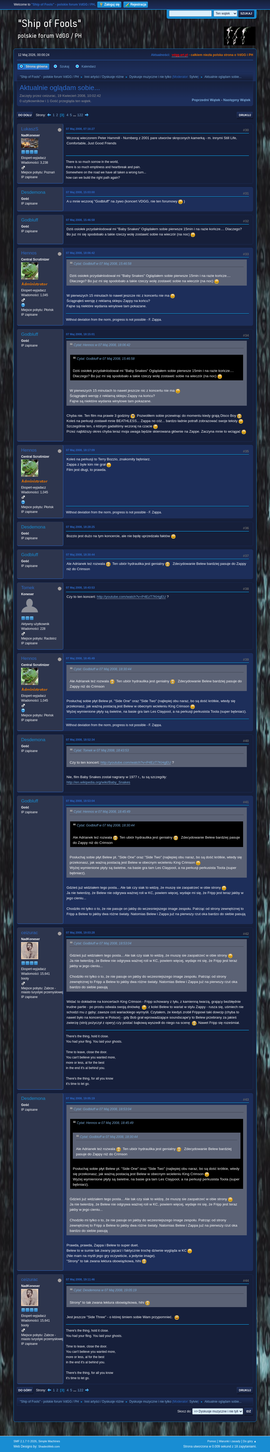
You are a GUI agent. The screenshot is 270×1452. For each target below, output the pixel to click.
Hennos (29, 253)
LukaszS (29, 128)
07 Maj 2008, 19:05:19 (80, 1098)
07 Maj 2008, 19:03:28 (80, 932)
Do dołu (25, 115)
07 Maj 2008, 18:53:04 (80, 800)
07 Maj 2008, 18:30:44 (80, 554)
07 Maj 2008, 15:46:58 (80, 219)
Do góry (25, 1390)
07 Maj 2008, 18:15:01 (80, 334)
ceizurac (29, 932)
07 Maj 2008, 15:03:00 (80, 192)
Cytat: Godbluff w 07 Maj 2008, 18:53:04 (102, 943)
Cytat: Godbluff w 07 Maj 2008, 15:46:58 (102, 264)
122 (80, 115)
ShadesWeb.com (49, 1446)
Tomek (27, 587)
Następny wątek (236, 100)
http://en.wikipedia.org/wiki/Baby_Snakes (98, 782)
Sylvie (193, 77)
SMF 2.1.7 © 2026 (25, 1441)
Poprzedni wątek (206, 100)
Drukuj (245, 115)
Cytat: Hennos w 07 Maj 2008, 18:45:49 (102, 812)
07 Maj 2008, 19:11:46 (80, 1279)
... (75, 115)
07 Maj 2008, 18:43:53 (80, 587)
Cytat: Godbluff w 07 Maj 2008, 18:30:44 (102, 669)
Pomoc (212, 1441)
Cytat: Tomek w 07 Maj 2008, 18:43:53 (101, 750)
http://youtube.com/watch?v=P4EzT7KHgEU (131, 597)
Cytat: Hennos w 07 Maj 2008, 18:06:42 (102, 345)
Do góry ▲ (249, 1441)
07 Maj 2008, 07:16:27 (80, 128)
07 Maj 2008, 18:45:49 (80, 658)
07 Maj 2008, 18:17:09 (80, 450)
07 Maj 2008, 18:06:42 (80, 252)
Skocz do (183, 1411)
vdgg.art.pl (180, 55)
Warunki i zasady (229, 1441)
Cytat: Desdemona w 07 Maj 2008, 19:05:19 (105, 1290)
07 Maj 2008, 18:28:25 (80, 526)
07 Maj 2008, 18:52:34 (80, 739)
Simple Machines (49, 1441)
